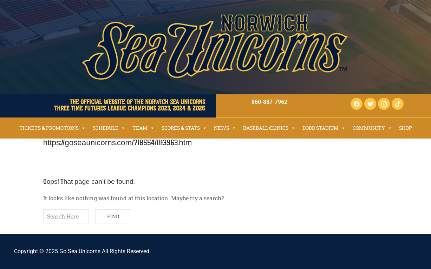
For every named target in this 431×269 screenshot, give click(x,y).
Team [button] (143, 128)
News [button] (225, 128)
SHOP (405, 128)
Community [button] (372, 128)
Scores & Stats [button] (184, 128)
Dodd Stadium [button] (324, 128)
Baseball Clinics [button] (269, 128)
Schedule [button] (109, 128)
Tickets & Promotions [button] (52, 128)
